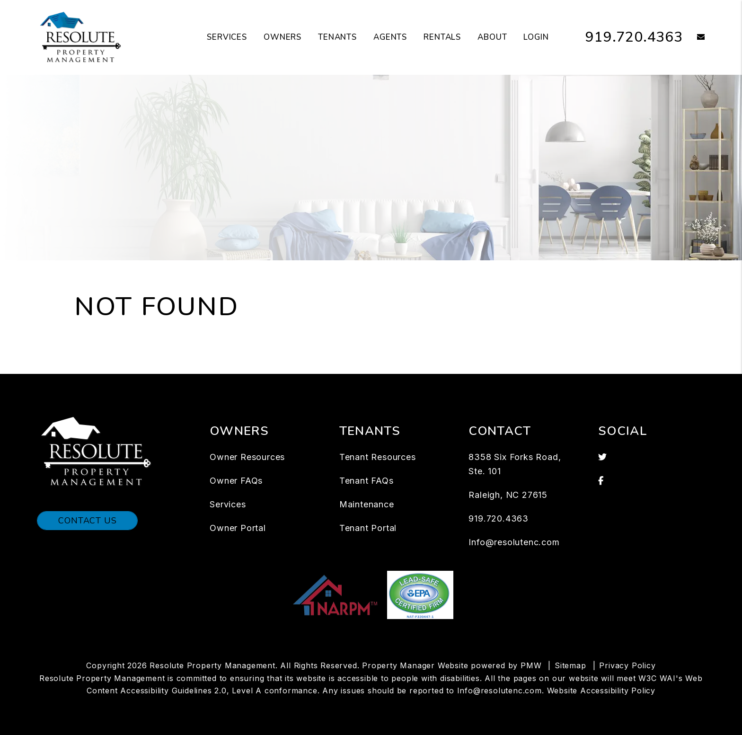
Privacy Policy (627, 665)
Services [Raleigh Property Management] (227, 37)
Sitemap (570, 665)
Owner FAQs (236, 481)
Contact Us (87, 520)
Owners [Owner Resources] (282, 37)
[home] (80, 37)
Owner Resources (247, 457)
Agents (390, 37)
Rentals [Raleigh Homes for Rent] (442, 37)
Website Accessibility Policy (601, 690)
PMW (531, 665)
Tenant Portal (368, 528)
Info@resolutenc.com (513, 542)
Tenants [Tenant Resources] (337, 37)
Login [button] (535, 37)
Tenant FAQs (366, 481)
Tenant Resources (377, 457)
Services (228, 504)
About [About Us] (492, 37)
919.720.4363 (634, 37)
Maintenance (366, 504)
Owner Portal (238, 528)
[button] (694, 37)
